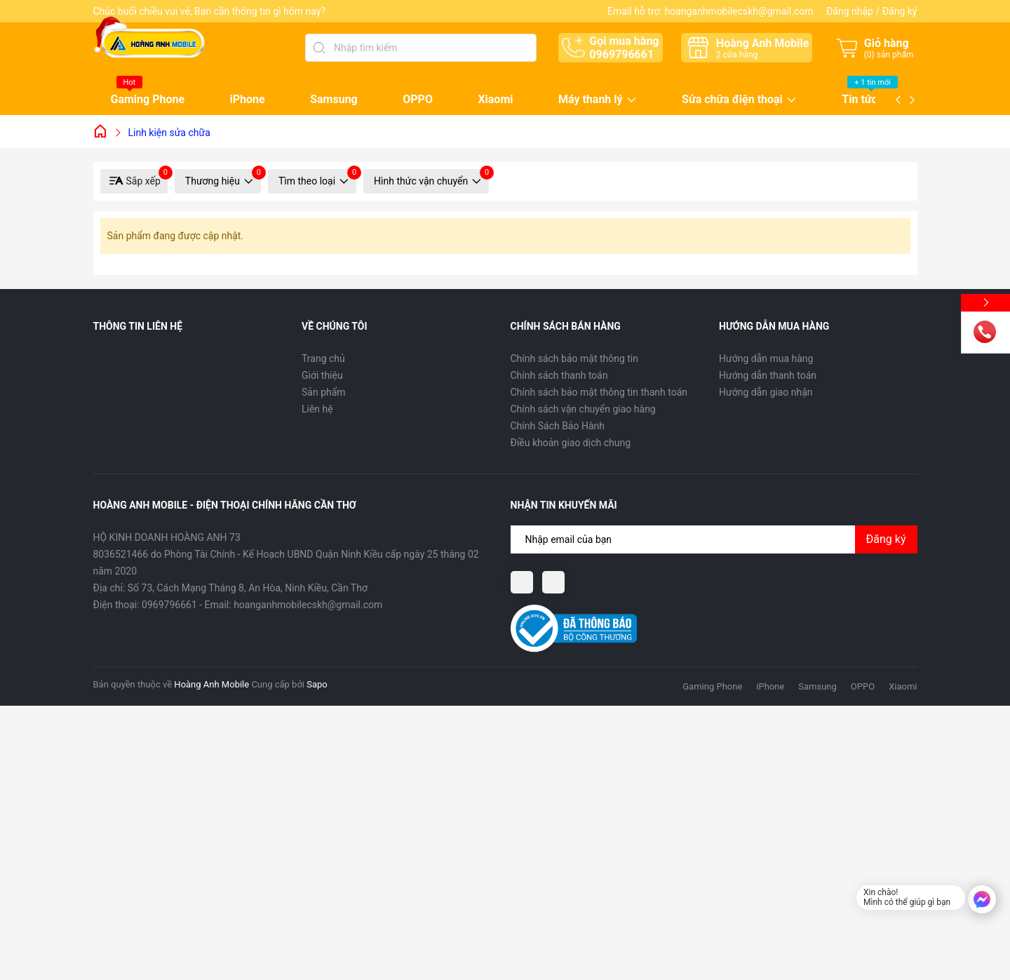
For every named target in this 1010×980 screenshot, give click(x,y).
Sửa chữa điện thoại (732, 100)
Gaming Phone (148, 99)
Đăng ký (899, 11)
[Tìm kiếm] (319, 48)
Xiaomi (495, 99)
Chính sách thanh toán (559, 375)
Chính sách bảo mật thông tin (575, 358)
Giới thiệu (322, 375)
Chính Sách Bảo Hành (558, 425)
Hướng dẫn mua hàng (766, 358)
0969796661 (621, 54)
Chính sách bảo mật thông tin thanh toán (599, 392)
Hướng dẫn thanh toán (767, 375)
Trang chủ (323, 358)
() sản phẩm (889, 55)
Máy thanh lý (590, 100)
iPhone (247, 99)
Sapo (317, 684)
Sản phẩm (324, 392)
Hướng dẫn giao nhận (766, 392)
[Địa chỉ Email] (714, 539)
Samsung (334, 99)
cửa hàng (737, 55)
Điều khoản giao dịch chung (571, 442)
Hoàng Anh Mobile (211, 684)
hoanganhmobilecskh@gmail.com (738, 11)
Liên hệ (317, 409)
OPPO (418, 99)
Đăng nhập (849, 11)
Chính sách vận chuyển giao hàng (583, 409)
